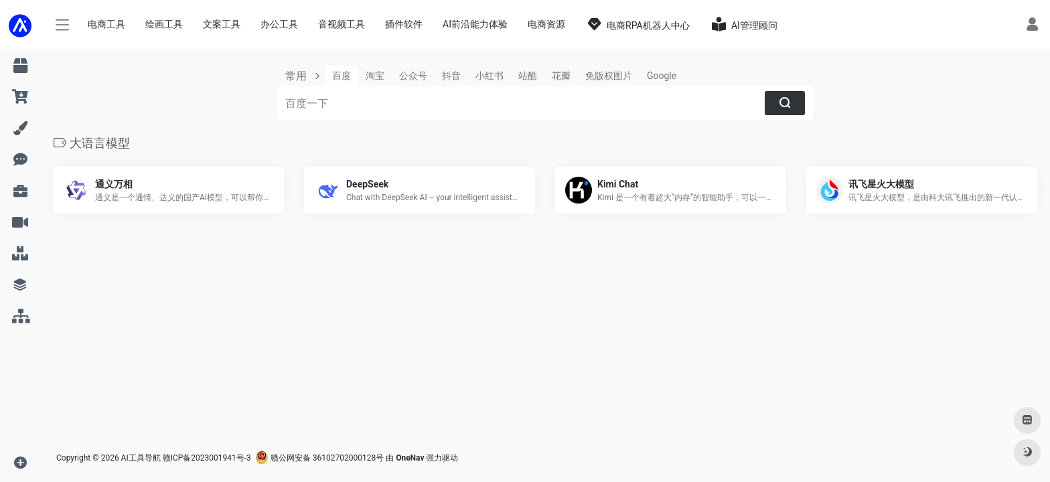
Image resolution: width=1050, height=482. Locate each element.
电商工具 (106, 24)
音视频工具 (341, 24)
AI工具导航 (141, 458)
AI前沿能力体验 (475, 24)
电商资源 (546, 24)
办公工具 (279, 24)
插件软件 (404, 24)
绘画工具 (164, 24)
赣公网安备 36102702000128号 (319, 458)
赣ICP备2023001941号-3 (207, 458)
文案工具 (221, 24)
